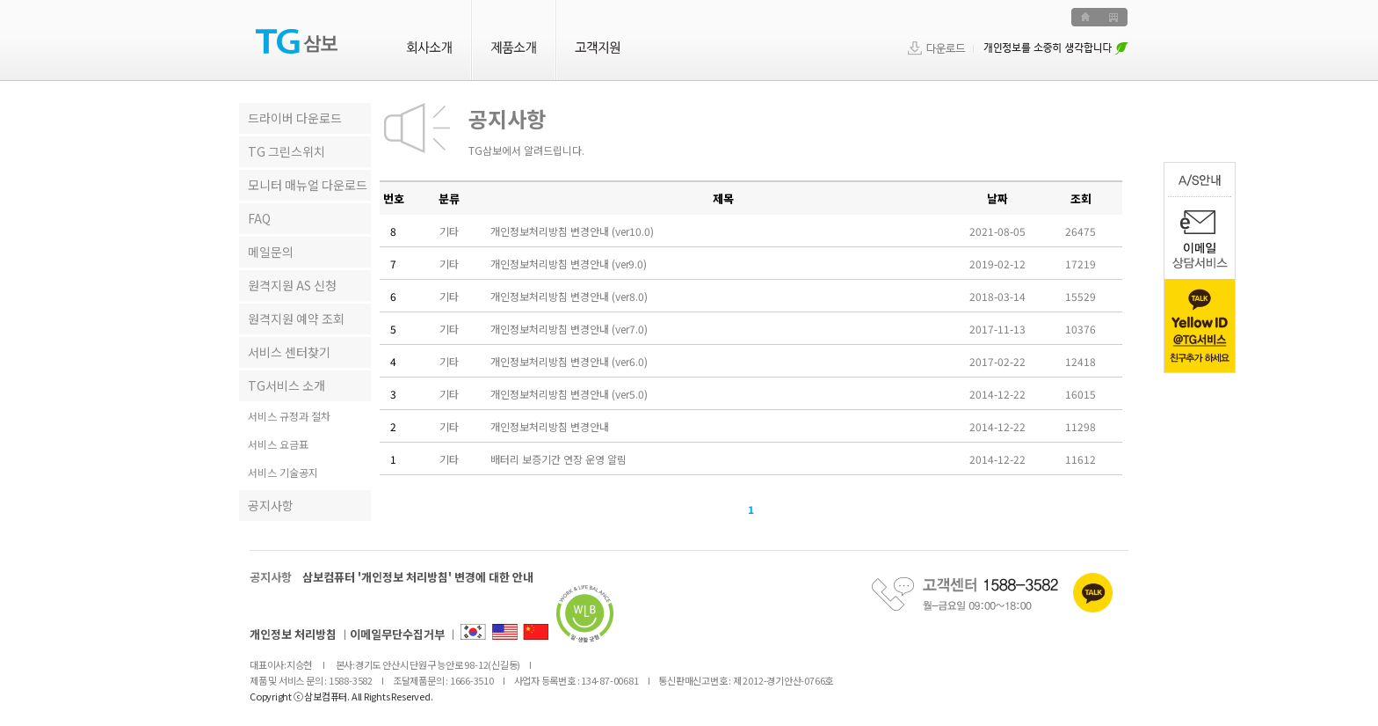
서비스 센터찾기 (289, 352)
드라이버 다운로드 (295, 118)
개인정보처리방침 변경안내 (549, 426)
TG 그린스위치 (286, 151)
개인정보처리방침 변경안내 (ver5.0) (569, 393)
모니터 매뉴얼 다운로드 (307, 185)
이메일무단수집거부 (397, 634)
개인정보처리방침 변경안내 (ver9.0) (568, 263)
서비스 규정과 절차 (289, 416)
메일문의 (271, 251)
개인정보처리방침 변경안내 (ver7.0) (569, 328)
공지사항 (271, 505)
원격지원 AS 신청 (292, 285)
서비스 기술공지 (283, 473)
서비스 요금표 (278, 444)
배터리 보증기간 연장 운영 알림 (558, 458)
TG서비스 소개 (286, 385)
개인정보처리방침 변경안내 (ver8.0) (569, 296)
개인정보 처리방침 (293, 634)
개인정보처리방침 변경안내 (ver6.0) (569, 361)
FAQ (259, 218)
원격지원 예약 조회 (296, 318)
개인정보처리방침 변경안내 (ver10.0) (572, 231)
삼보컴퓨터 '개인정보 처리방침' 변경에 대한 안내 (417, 576)
